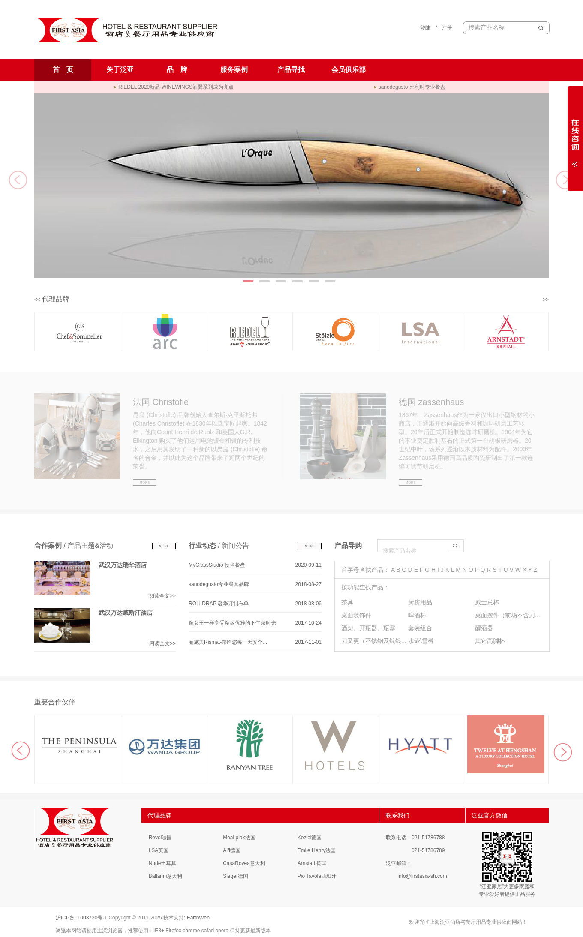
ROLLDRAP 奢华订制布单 (219, 604)
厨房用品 (420, 602)
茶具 (347, 602)
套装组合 (420, 628)
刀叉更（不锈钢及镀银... (373, 640)
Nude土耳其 (163, 863)
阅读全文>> (162, 596)
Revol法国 (160, 838)
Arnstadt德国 (312, 863)
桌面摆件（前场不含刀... (507, 615)
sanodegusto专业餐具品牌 (219, 584)
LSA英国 (159, 850)
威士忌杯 (487, 602)
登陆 (425, 28)
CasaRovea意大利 (244, 863)
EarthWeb (198, 918)
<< (37, 300)
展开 (575, 138)
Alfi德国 (231, 850)
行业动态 (202, 545)
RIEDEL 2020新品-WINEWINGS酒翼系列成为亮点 (174, 87)
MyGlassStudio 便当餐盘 (217, 565)
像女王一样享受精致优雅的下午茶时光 (232, 623)
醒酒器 (484, 628)
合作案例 (48, 545)
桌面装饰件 (356, 615)
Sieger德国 (235, 876)
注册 (447, 28)
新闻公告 (235, 545)
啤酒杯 (417, 615)
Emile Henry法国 (317, 850)
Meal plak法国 (239, 838)
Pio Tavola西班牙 (317, 876)
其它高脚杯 (490, 640)
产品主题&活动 (90, 545)
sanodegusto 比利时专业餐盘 (409, 87)
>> (546, 300)
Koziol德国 (310, 838)
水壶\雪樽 (421, 640)
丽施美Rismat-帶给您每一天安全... (228, 642)
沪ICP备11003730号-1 (81, 918)
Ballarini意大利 (166, 876)
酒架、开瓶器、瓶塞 (368, 628)
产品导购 (348, 545)
